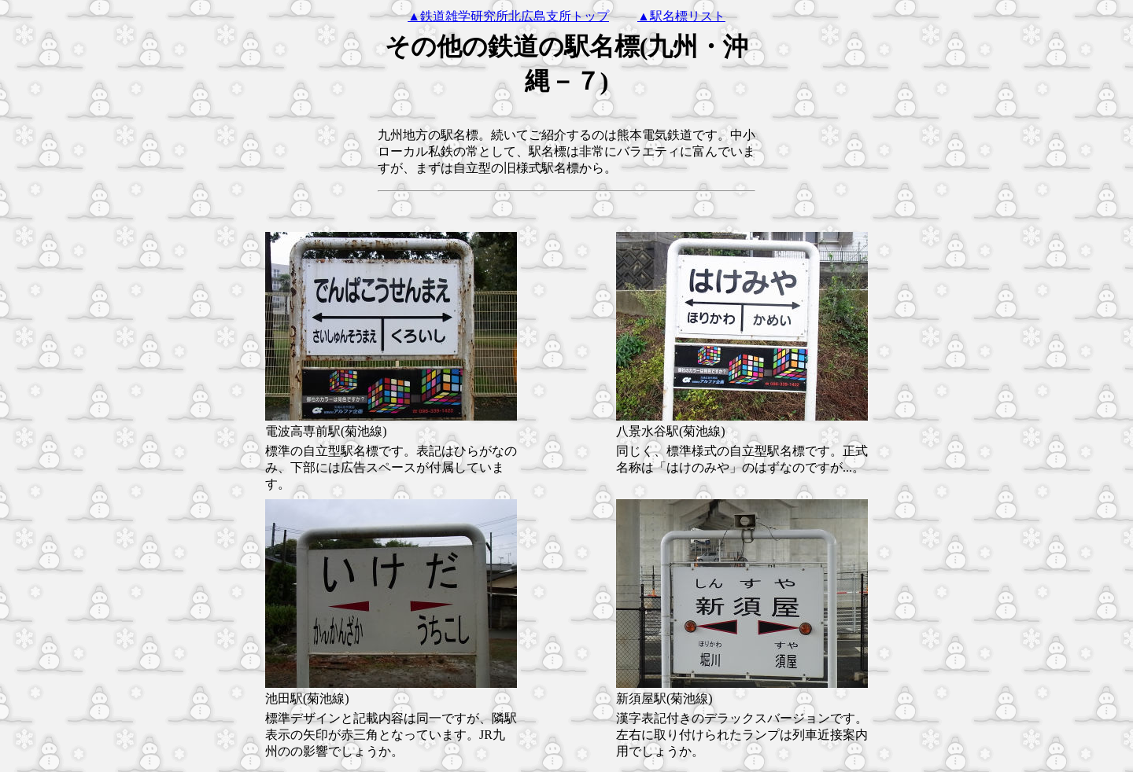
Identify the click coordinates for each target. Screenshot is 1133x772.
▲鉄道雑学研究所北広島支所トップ (508, 16)
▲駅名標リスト (681, 16)
